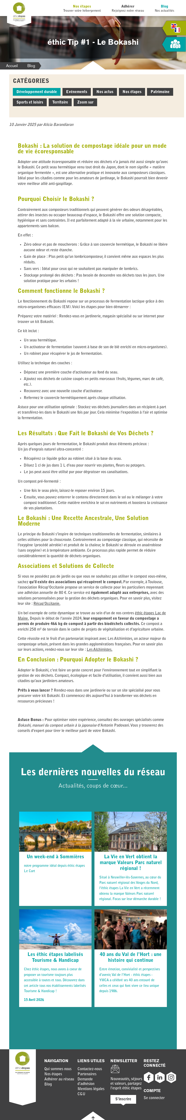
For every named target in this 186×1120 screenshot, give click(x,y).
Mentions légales (91, 1089)
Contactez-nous (90, 1069)
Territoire (60, 102)
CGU (81, 1094)
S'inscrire (123, 1099)
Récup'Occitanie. (46, 604)
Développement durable (36, 92)
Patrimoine (160, 92)
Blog (164, 7)
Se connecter (154, 1098)
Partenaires (87, 1074)
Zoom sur (85, 102)
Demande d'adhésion (86, 1081)
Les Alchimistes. (99, 650)
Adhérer (127, 7)
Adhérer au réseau (59, 1079)
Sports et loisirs (29, 102)
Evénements (76, 92)
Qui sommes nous (57, 1069)
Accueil (12, 65)
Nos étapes (82, 7)
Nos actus (104, 92)
